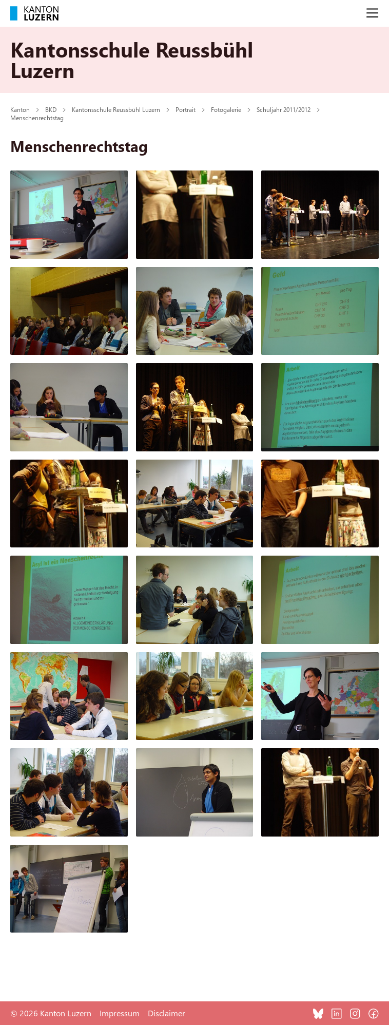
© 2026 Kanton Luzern (50, 1013)
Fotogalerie (226, 109)
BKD (50, 109)
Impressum (120, 1013)
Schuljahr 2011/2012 (283, 109)
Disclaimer (166, 1013)
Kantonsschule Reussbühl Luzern (116, 109)
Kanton (20, 109)
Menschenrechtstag (37, 117)
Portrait (186, 109)
